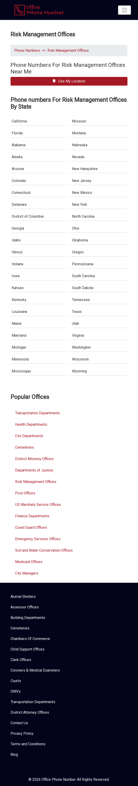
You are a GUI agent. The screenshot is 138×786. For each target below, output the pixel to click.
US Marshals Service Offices (38, 504)
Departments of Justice (34, 470)
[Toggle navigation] (124, 10)
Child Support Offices (27, 649)
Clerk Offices (21, 660)
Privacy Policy (22, 733)
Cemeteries (24, 447)
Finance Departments (32, 516)
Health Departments (31, 424)
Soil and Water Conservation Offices (44, 550)
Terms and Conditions (28, 744)
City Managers (26, 573)
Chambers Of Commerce (30, 639)
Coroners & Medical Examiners (35, 670)
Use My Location (69, 81)
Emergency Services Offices (38, 539)
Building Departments (28, 617)
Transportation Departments (37, 413)
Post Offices (25, 493)
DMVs (16, 691)
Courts (16, 681)
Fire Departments (29, 436)
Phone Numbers (27, 50)
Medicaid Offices (28, 562)
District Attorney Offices (34, 459)
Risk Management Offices (68, 50)
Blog (14, 754)
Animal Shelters (23, 596)
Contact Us (19, 723)
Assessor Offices (25, 607)
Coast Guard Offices (31, 527)
